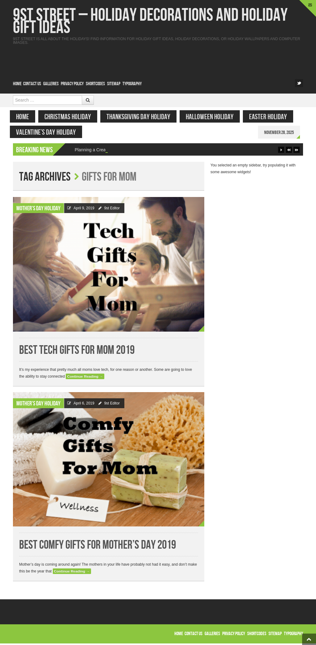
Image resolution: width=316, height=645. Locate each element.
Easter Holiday (271, 116)
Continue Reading (85, 378)
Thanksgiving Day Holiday (141, 116)
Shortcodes (95, 84)
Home (17, 84)
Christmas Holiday (71, 116)
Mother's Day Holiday (38, 210)
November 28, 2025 (282, 133)
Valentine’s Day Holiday (49, 132)
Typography (132, 84)
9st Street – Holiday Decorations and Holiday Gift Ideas (150, 21)
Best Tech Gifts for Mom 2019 (77, 352)
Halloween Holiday (213, 116)
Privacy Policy (72, 84)
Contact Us (32, 84)
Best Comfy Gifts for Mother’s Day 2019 (97, 546)
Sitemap (113, 84)
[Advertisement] (190, 58)
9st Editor (112, 209)
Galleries (51, 84)
